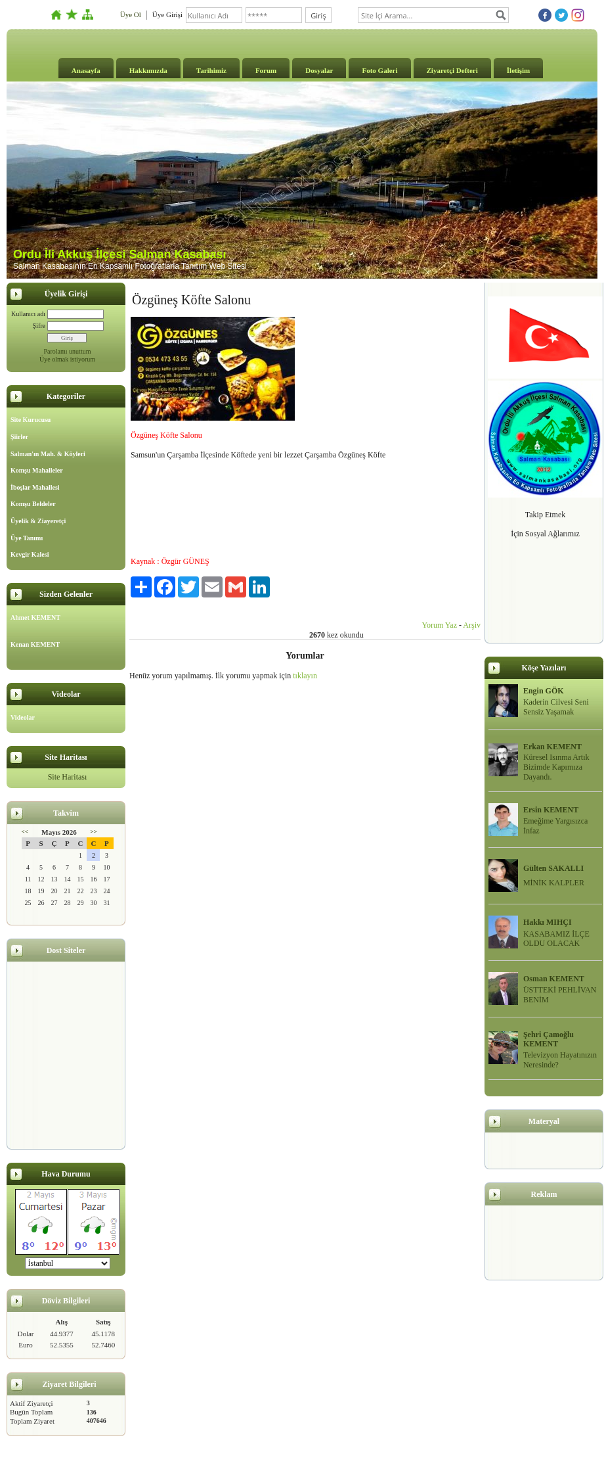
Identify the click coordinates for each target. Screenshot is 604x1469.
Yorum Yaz (439, 625)
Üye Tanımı (27, 538)
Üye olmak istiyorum (67, 359)
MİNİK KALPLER (553, 882)
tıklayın (305, 675)
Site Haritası (67, 776)
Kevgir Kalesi (30, 554)
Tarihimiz (211, 70)
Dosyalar (319, 70)
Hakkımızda (148, 70)
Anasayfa (86, 70)
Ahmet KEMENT (35, 617)
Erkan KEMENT (552, 746)
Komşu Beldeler (33, 503)
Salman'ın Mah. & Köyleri (48, 453)
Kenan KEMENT (35, 644)
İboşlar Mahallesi (35, 487)
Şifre (39, 325)
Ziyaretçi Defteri (452, 70)
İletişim (518, 70)
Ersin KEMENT (550, 809)
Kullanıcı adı (28, 313)
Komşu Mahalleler (37, 470)
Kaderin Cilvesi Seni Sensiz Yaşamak (556, 706)
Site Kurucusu (31, 419)
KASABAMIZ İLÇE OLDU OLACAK (556, 938)
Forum (265, 70)
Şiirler (19, 436)
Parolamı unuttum (67, 351)
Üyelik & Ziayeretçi (38, 521)
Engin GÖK (543, 690)
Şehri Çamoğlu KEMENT (548, 1039)
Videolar (23, 717)
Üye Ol (130, 14)
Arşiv (472, 625)
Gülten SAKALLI (553, 868)
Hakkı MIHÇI (547, 922)
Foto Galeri (379, 70)
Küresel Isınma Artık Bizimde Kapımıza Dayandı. (556, 767)
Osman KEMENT (553, 978)
